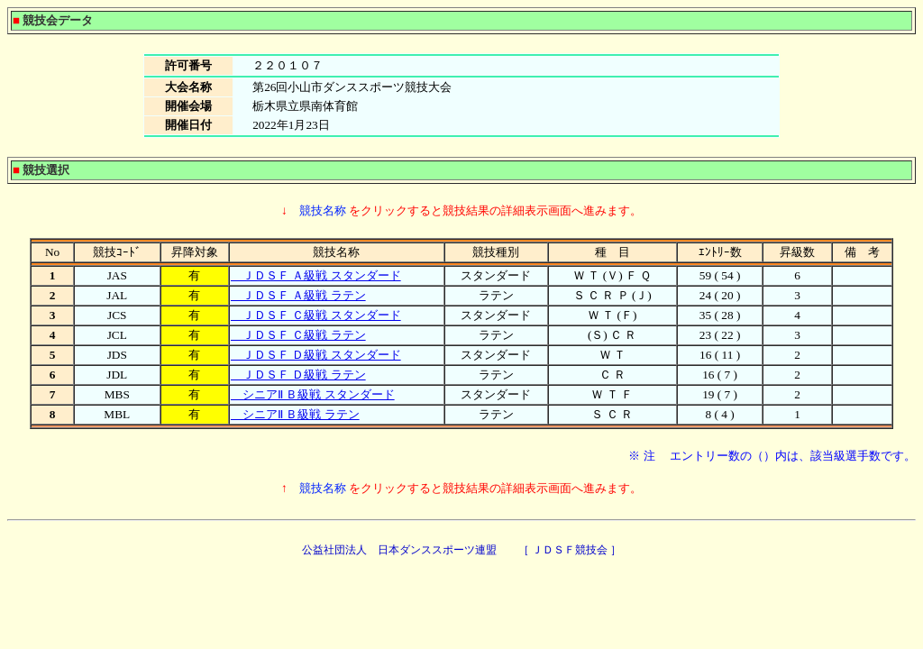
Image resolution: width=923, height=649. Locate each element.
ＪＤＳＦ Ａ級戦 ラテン (298, 295)
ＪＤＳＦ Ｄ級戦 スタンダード (316, 354)
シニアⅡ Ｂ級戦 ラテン (295, 414)
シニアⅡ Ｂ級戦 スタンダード (313, 394)
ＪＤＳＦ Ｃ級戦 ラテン (298, 335)
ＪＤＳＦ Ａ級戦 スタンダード (316, 275)
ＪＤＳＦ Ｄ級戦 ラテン (298, 374)
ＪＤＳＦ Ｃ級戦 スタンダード (316, 315)
